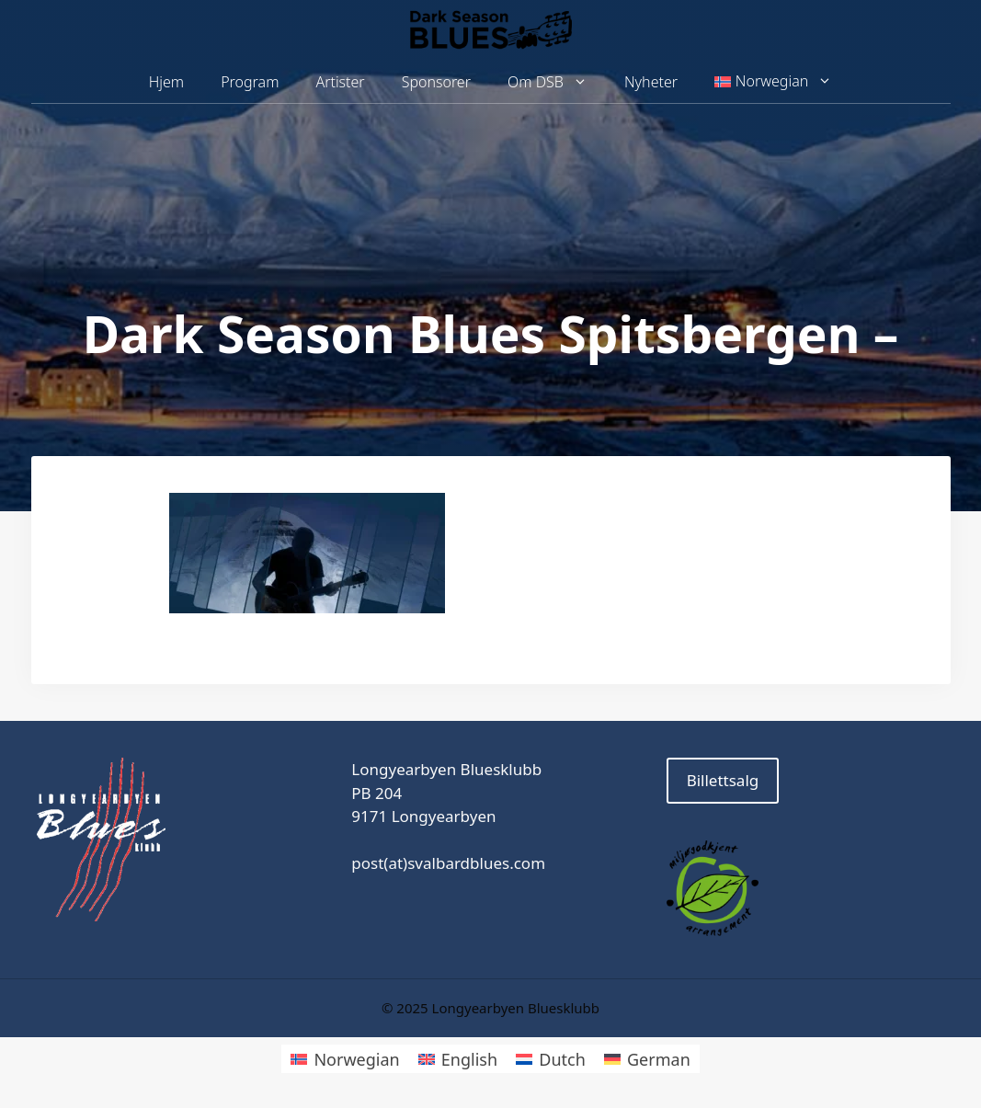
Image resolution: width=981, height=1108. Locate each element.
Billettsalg (723, 780)
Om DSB (557, 82)
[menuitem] (773, 82)
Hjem (166, 82)
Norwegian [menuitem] (356, 1059)
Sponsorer (436, 82)
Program (250, 82)
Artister (339, 82)
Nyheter (651, 82)
